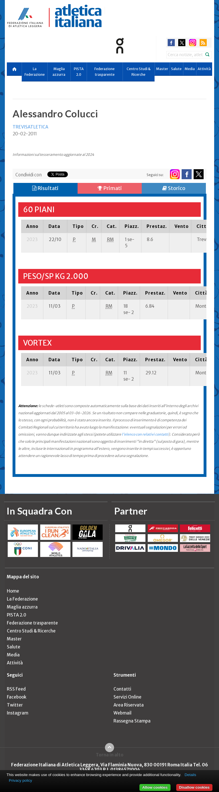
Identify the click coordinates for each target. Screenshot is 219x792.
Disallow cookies (194, 787)
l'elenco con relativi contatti (145, 434)
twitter (181, 42)
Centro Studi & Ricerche (139, 72)
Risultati (45, 188)
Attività (204, 69)
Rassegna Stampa (132, 721)
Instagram (17, 713)
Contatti (122, 689)
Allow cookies (155, 787)
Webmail (122, 713)
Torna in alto (109, 754)
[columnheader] (32, 226)
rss (203, 42)
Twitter (15, 705)
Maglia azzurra (58, 72)
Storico (173, 188)
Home (13, 591)
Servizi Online (127, 697)
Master (162, 69)
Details (190, 775)
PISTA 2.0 (79, 72)
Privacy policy (20, 780)
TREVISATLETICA (30, 127)
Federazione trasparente (104, 72)
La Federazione (35, 72)
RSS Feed (16, 689)
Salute (176, 69)
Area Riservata (128, 705)
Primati (110, 188)
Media (189, 69)
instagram (192, 42)
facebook (171, 42)
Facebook (16, 697)
